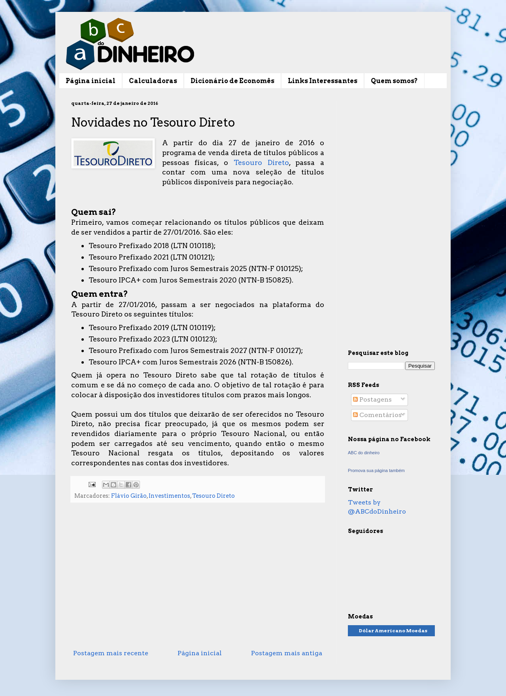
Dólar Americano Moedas (393, 630)
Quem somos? (394, 81)
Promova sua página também (376, 470)
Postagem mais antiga (286, 653)
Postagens (372, 399)
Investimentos (169, 495)
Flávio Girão (129, 495)
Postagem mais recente (110, 653)
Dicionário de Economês (232, 81)
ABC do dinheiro (364, 452)
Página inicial (90, 81)
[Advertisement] (197, 580)
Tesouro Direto (261, 162)
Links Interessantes (322, 81)
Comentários (377, 415)
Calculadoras (153, 81)
